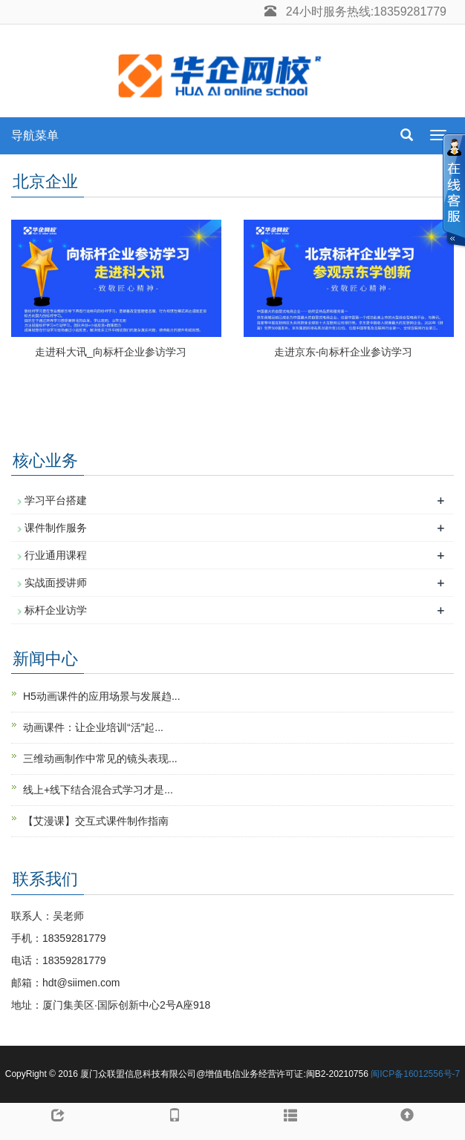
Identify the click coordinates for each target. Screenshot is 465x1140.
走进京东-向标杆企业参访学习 (343, 352)
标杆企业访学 (56, 610)
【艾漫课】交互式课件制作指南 (96, 821)
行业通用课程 (56, 555)
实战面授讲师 (56, 583)
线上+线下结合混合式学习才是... (98, 790)
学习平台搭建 (56, 500)
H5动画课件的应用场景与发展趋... (102, 696)
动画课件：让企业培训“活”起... (93, 727)
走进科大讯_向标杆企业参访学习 (110, 352)
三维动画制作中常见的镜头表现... (100, 758)
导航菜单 (35, 135)
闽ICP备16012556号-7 (415, 1074)
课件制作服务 (56, 528)
